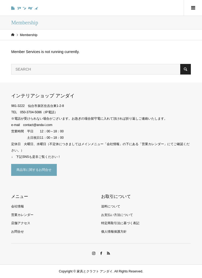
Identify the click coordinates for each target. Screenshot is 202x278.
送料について (110, 206)
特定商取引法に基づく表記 (120, 223)
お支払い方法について (117, 215)
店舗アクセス (20, 223)
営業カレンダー (22, 215)
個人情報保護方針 (114, 231)
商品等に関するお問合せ (33, 170)
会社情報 (17, 206)
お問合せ (17, 231)
